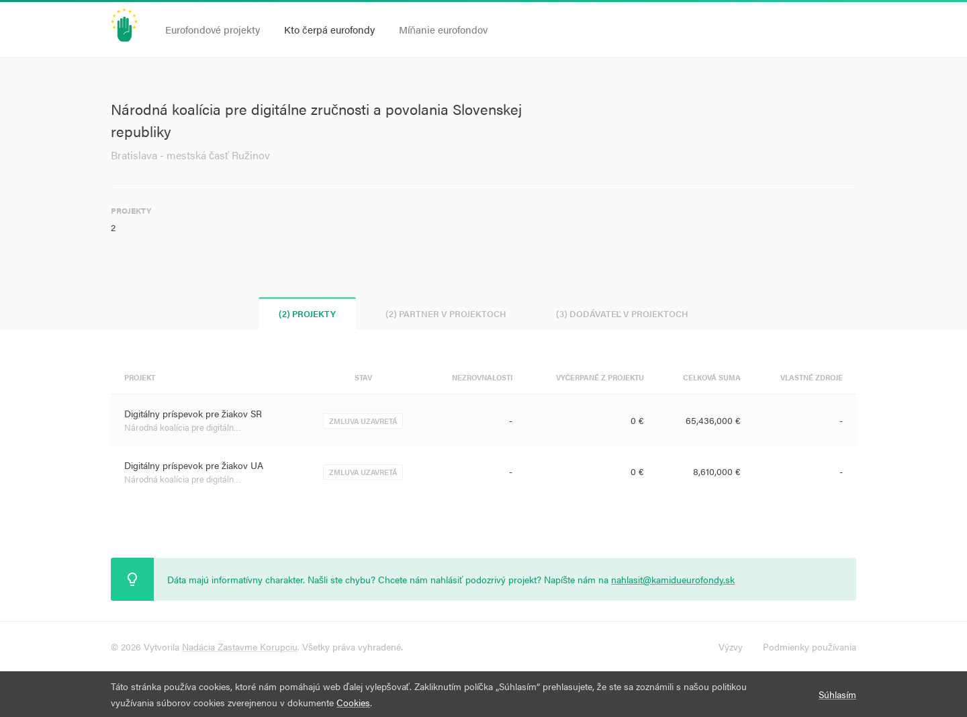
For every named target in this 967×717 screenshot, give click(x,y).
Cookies (353, 702)
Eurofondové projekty (212, 29)
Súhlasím (837, 694)
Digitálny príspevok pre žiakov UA (193, 465)
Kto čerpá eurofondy (329, 29)
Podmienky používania (809, 646)
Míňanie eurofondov (443, 29)
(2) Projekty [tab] (307, 313)
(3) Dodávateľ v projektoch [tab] (622, 313)
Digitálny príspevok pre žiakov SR (193, 413)
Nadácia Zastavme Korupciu (239, 646)
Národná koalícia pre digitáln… (182, 427)
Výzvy (731, 646)
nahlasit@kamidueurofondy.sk (673, 579)
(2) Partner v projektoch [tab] (445, 313)
